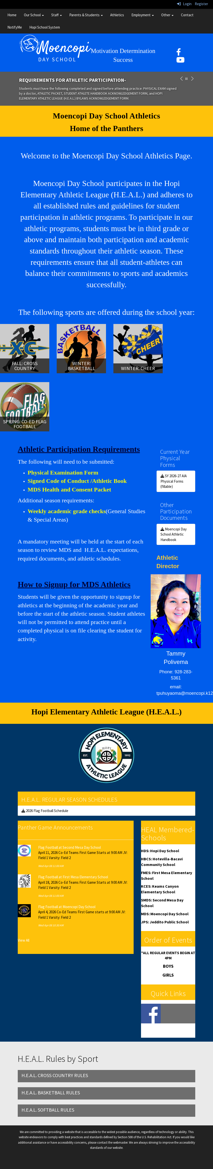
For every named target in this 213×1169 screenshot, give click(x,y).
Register (201, 3)
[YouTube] (180, 61)
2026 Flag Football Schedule (44, 810)
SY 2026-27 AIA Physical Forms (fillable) (173, 481)
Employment (142, 15)
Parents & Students (86, 15)
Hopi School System (44, 27)
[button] (180, 88)
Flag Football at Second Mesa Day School (69, 847)
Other (167, 15)
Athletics (117, 15)
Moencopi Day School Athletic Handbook (173, 534)
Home (12, 15)
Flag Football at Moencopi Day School (66, 906)
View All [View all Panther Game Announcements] (23, 940)
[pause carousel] (186, 78)
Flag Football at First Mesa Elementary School (73, 877)
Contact (187, 15)
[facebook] (178, 53)
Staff (56, 15)
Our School (34, 15)
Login (184, 3)
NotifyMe (14, 27)
